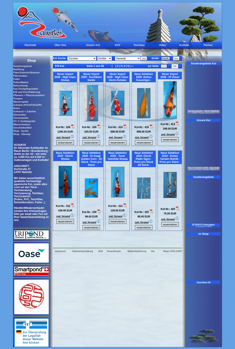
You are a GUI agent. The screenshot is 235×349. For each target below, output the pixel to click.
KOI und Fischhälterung (26, 92)
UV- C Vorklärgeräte (24, 121)
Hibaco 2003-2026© (172, 251)
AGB (100, 251)
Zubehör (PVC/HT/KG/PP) (27, 105)
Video (162, 45)
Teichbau (139, 45)
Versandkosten (114, 251)
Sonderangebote (22, 66)
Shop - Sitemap (21, 134)
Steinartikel (19, 114)
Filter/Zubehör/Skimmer (26, 72)
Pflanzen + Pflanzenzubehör (29, 95)
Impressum (60, 251)
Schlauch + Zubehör (24, 111)
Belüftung (18, 69)
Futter (16, 79)
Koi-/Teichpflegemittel (25, 88)
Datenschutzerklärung (82, 251)
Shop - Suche (20, 131)
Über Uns (60, 45)
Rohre (16, 108)
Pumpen (17, 98)
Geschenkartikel (22, 127)
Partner (208, 45)
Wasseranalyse (21, 124)
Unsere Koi (93, 45)
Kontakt (184, 45)
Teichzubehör (20, 118)
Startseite (30, 45)
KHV (117, 45)
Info (153, 251)
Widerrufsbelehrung (137, 251)
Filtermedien (20, 76)
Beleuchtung (20, 85)
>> (132, 66)
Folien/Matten (20, 82)
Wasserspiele (20, 101)
